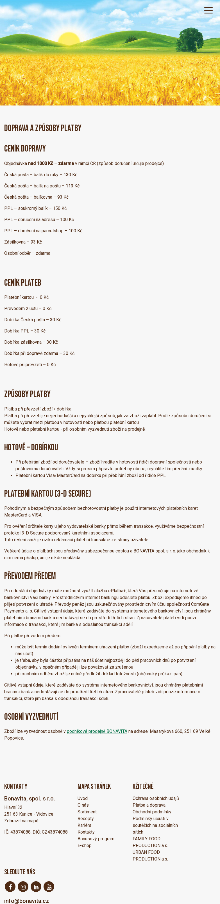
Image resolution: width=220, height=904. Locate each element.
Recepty (86, 818)
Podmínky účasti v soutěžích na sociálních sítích (155, 825)
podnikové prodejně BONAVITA (97, 731)
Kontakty (86, 832)
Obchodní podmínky (152, 811)
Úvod (83, 798)
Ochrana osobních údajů (156, 798)
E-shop (85, 845)
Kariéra (84, 825)
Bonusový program (96, 838)
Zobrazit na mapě (21, 820)
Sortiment (87, 811)
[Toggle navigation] (208, 10)
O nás (83, 805)
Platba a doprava (149, 805)
